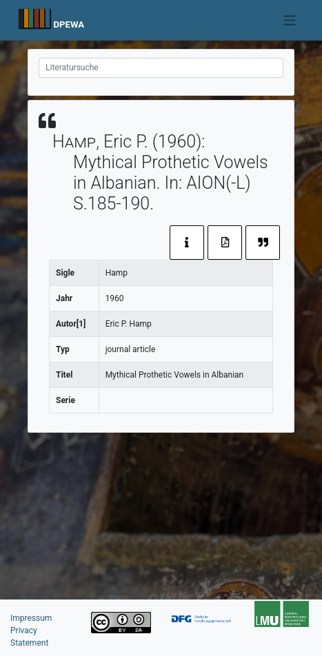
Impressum (31, 618)
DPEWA (68, 24)
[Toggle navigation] (290, 20)
